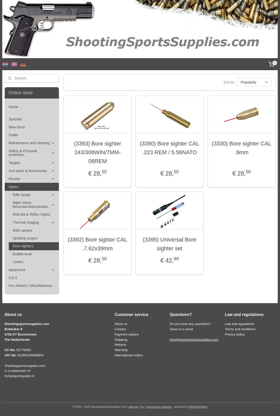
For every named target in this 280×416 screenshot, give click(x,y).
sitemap (133, 406)
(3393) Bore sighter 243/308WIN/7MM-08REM (97, 152)
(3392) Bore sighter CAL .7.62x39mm (97, 244)
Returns (120, 345)
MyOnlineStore (198, 406)
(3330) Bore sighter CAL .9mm (241, 147)
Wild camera (22, 230)
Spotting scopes (25, 238)
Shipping (121, 340)
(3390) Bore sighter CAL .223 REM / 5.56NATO (169, 147)
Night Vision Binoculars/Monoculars (34, 204)
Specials (15, 119)
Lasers (18, 262)
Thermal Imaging (34, 222)
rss (142, 406)
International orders (129, 355)
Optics (32, 187)
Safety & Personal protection (32, 153)
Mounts (32, 179)
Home (13, 107)
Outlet (13, 135)
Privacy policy (235, 334)
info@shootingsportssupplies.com (194, 340)
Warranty (121, 350)
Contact (120, 329)
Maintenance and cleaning (32, 143)
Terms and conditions (240, 329)
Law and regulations (239, 324)
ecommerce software (159, 406)
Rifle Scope (34, 195)
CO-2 (13, 278)
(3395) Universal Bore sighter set (169, 244)
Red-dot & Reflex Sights (31, 214)
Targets (32, 163)
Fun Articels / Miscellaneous (30, 286)
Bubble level (22, 254)
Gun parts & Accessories (32, 171)
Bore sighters (23, 246)
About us (121, 324)
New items (17, 127)
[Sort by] (254, 82)
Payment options (127, 334)
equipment (32, 270)
